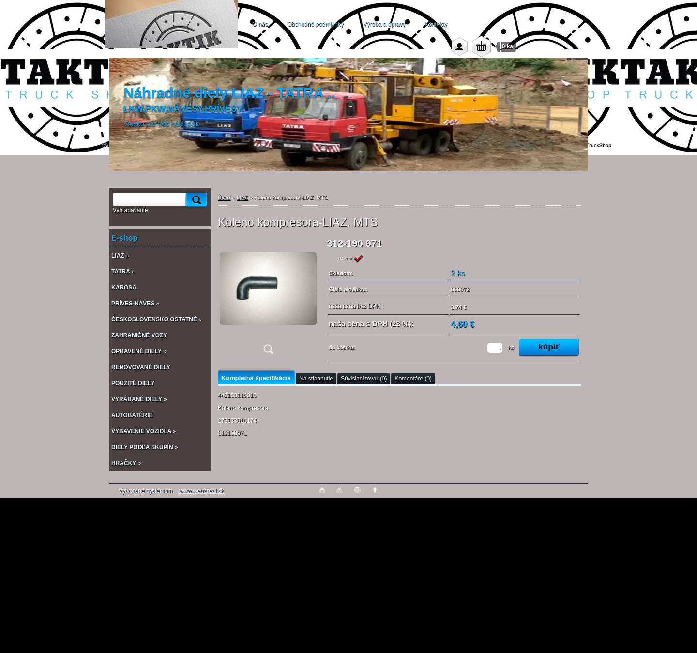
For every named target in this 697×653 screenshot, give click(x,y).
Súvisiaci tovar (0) (364, 378)
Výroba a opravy (384, 24)
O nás (260, 24)
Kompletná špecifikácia (256, 377)
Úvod (224, 197)
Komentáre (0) (413, 378)
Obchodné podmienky (315, 24)
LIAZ (242, 197)
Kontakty (435, 24)
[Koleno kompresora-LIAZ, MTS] (268, 299)
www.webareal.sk (201, 490)
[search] (195, 200)
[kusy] (494, 348)
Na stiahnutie (316, 378)
